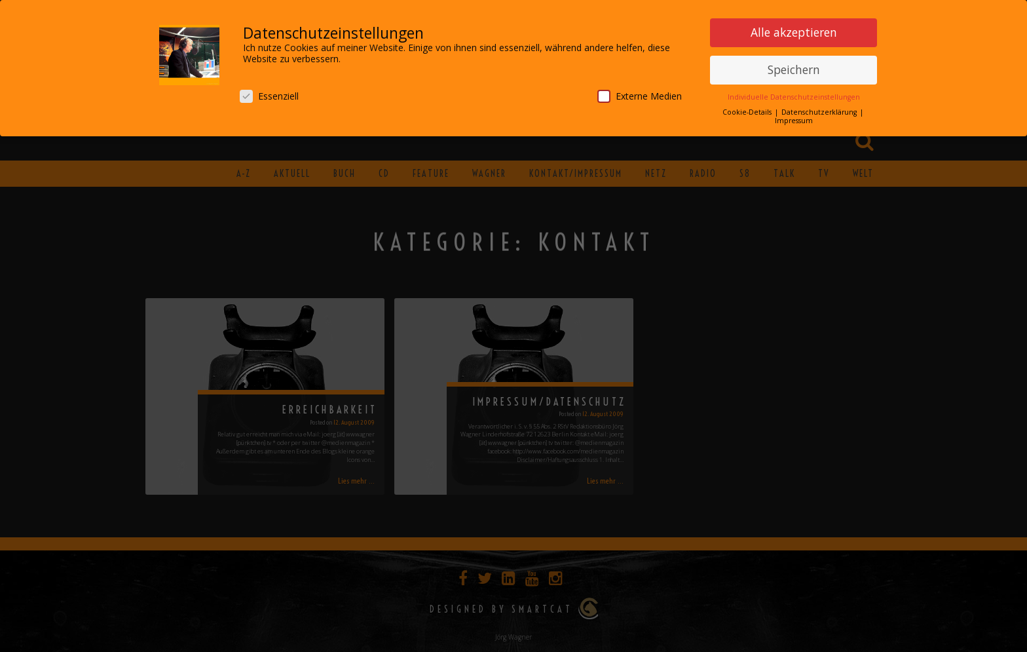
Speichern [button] (794, 67)
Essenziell (269, 93)
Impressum (794, 118)
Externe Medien (639, 93)
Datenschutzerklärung (820, 109)
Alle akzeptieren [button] (794, 29)
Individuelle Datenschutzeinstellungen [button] (794, 94)
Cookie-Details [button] (748, 109)
